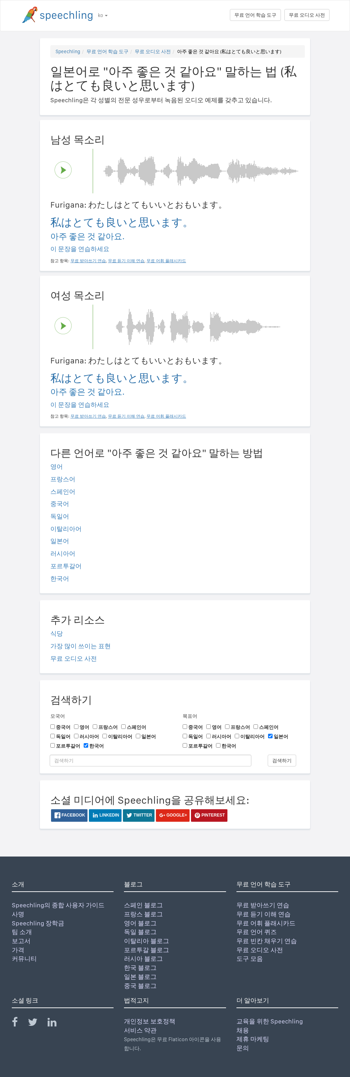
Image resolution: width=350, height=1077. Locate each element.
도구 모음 (249, 958)
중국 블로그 (140, 985)
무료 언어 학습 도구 (255, 15)
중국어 (59, 503)
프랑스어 (62, 479)
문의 (242, 1048)
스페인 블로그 (143, 905)
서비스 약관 (140, 1030)
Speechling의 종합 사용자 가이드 (58, 905)
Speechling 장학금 (38, 923)
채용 (242, 1030)
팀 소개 (22, 931)
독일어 (59, 516)
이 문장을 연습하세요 (79, 248)
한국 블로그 (140, 967)
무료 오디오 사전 (307, 15)
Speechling (68, 51)
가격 (18, 950)
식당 (56, 633)
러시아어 (62, 553)
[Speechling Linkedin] (56, 1023)
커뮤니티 (24, 958)
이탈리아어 (66, 528)
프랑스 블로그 (143, 914)
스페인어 (62, 491)
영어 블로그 (140, 923)
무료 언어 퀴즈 (256, 931)
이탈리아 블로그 (146, 941)
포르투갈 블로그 (146, 950)
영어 (56, 466)
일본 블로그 (140, 976)
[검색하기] (150, 760)
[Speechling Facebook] (19, 1023)
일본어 (59, 541)
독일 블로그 (140, 931)
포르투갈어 (66, 566)
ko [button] (103, 15)
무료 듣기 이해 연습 (263, 914)
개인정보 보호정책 (149, 1021)
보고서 (21, 941)
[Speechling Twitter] (37, 1023)
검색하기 (282, 760)
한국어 (59, 578)
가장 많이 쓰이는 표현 (80, 646)
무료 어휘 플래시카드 (265, 923)
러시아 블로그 (143, 958)
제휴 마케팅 (252, 1039)
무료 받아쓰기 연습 (262, 905)
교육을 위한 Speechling (269, 1021)
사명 (18, 914)
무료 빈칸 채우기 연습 (266, 941)
